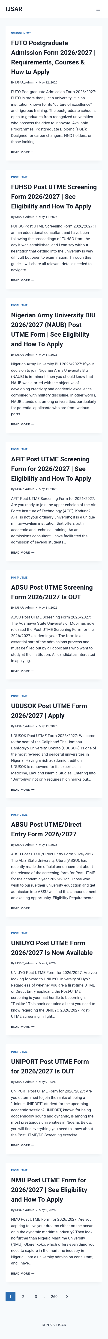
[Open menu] (98, 9)
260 (54, 1296)
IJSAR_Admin (24, 82)
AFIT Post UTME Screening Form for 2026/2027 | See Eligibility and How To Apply (51, 468)
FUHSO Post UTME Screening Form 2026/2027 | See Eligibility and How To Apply (54, 196)
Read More (23, 152)
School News (21, 33)
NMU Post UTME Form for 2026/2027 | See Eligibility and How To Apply (49, 1189)
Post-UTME (19, 177)
